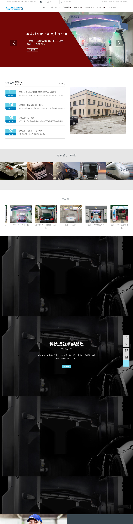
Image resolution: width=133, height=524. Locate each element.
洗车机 (110, 2)
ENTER (66, 366)
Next (119, 43)
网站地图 (14, 2)
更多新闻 (62, 84)
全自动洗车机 (124, 2)
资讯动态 (101, 7)
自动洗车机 (116, 2)
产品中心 (67, 7)
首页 (44, 7)
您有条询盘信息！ (30, 2)
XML (22, 2)
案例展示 (89, 7)
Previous (13, 43)
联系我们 (112, 7)
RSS (18, 2)
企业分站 (8, 2)
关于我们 (55, 7)
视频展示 (78, 7)
